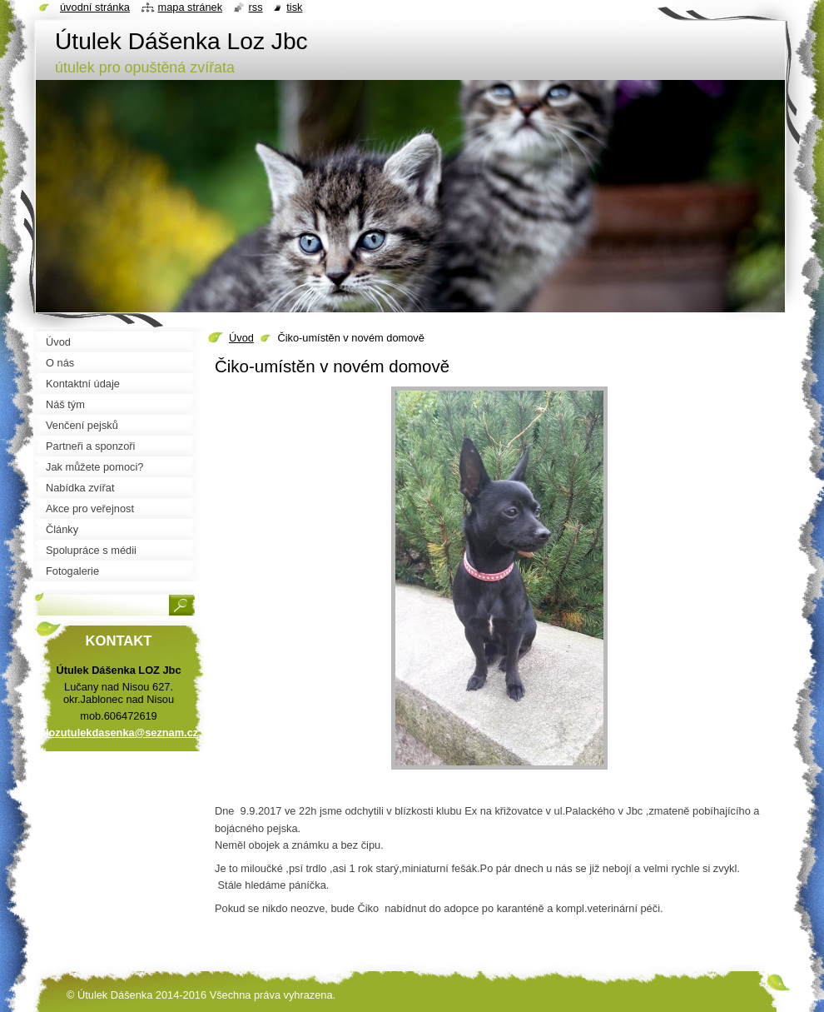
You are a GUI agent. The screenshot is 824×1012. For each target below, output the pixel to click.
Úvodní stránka (95, 7)
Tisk (294, 7)
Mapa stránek (190, 7)
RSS (256, 7)
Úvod (241, 338)
